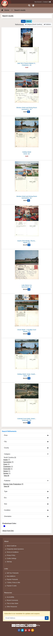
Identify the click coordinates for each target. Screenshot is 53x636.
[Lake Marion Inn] (26, 269)
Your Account (38, 2)
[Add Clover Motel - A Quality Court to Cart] (29, 334)
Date (29, 21)
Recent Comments (12, 600)
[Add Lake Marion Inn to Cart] (29, 289)
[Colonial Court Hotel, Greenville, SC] (26, 403)
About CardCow (11, 546)
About (6, 541)
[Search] (29, 5)
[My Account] (33, 5)
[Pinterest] (29, 630)
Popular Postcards (12, 579)
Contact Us (46, 2)
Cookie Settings (11, 558)
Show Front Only (8, 531)
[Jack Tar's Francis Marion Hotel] (26, 47)
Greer (5, 464)
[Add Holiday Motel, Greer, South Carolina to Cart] (29, 378)
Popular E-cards (11, 585)
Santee (5, 473)
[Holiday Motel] (26, 136)
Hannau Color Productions (12, 484)
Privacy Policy (11, 555)
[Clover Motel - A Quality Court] (26, 314)
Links (6, 569)
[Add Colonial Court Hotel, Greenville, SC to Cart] (29, 423)
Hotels (5, 460)
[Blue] (4, 526)
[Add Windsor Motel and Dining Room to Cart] (28, 112)
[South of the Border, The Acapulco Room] (26, 225)
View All (6, 475)
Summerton (7, 462)
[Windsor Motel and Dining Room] (26, 92)
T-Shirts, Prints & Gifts (13, 582)
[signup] (47, 618)
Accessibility (10, 597)
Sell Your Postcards (13, 573)
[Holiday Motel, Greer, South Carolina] (26, 358)
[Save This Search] (23, 21)
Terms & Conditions (13, 552)
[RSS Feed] (32, 630)
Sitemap (9, 561)
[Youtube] (25, 630)
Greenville (6, 469)
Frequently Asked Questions (15, 549)
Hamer (5, 471)
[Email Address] (24, 618)
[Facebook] (19, 630)
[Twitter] (22, 630)
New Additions (11, 576)
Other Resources (12, 606)
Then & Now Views (12, 603)
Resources (8, 593)
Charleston (7, 466)
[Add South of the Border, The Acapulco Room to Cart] (29, 245)
